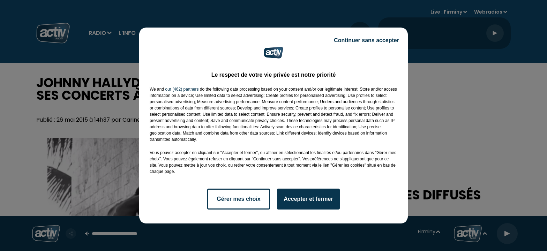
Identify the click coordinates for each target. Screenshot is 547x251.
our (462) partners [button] (181, 89)
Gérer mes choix (238, 199)
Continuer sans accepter (366, 40)
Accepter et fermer (308, 199)
